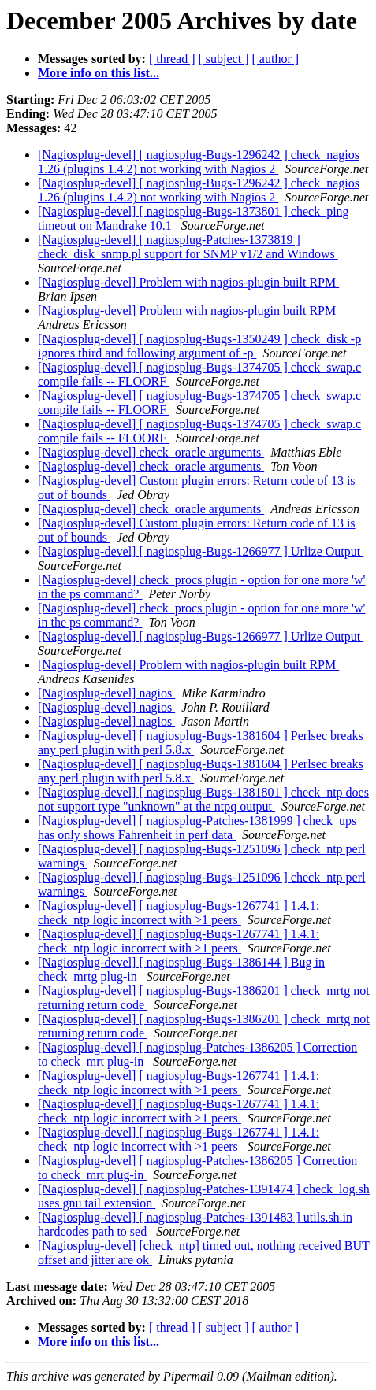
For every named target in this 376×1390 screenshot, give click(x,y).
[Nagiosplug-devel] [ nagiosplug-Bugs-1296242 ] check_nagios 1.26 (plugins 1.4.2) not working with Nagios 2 (198, 162)
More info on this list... (98, 72)
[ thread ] (172, 58)
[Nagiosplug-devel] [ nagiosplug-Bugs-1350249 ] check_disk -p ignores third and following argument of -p (199, 346)
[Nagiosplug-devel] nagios (106, 693)
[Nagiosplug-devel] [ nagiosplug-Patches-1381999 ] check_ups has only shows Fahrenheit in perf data (197, 827)
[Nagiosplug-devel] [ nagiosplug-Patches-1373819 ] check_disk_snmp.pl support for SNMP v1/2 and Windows (188, 247)
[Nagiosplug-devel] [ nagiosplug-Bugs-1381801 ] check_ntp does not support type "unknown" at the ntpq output (203, 799)
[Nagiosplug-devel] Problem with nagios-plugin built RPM (188, 282)
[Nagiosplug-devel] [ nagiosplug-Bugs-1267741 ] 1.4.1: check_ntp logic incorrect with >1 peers (178, 912)
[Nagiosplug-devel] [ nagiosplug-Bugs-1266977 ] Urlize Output (200, 551)
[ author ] (276, 58)
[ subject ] (224, 58)
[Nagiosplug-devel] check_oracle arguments (151, 452)
